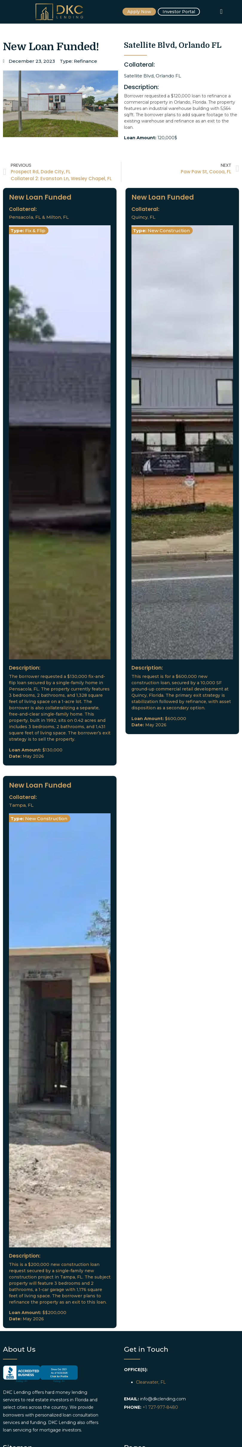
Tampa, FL (21, 805)
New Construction (169, 230)
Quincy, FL (143, 217)
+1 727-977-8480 (160, 1407)
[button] (221, 12)
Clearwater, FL (151, 1382)
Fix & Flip (35, 230)
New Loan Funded (40, 197)
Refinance (85, 61)
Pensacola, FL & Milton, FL (39, 217)
